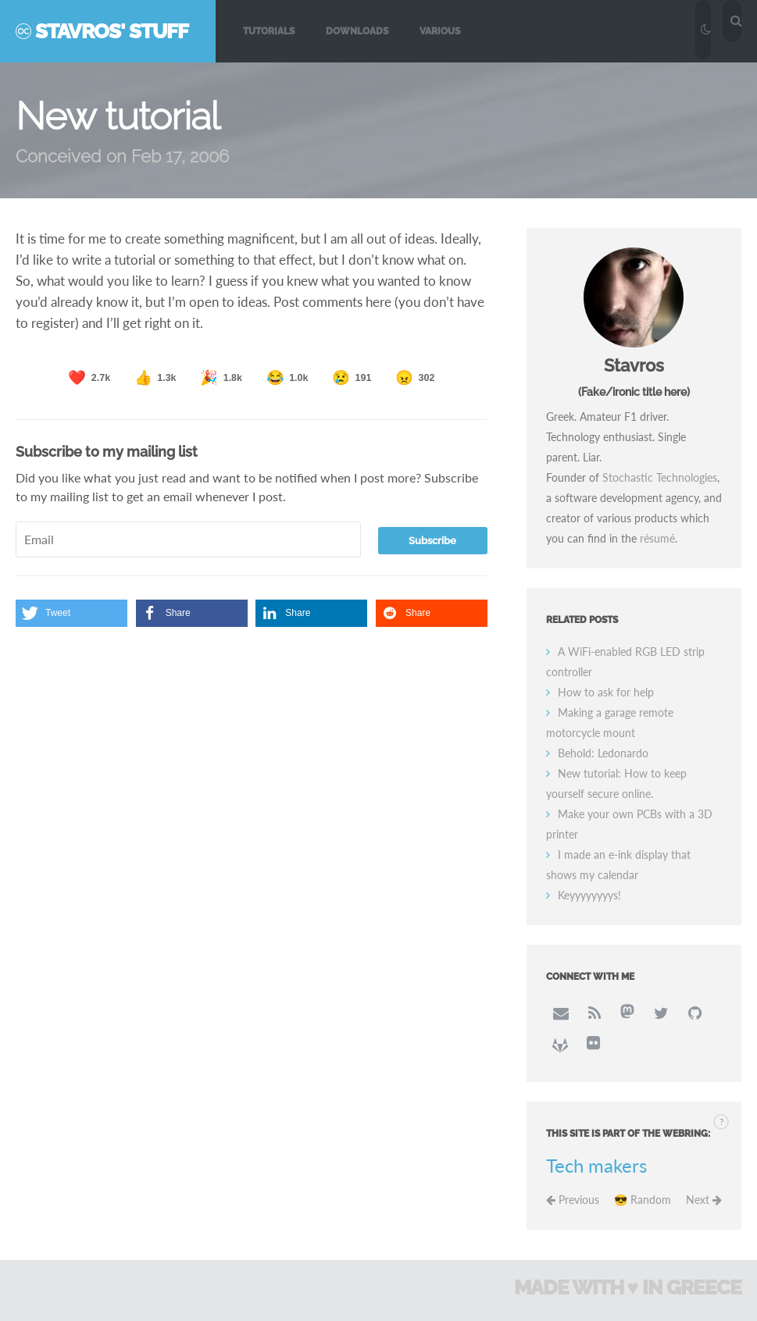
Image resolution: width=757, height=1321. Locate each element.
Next (704, 1200)
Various (440, 31)
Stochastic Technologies (659, 478)
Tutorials (269, 31)
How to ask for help (606, 693)
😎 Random (642, 1200)
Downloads (357, 31)
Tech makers (596, 1166)
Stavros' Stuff (111, 31)
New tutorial (119, 117)
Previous (572, 1200)
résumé (657, 539)
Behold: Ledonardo (603, 753)
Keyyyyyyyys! (589, 896)
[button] (71, 613)
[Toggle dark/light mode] (706, 29)
